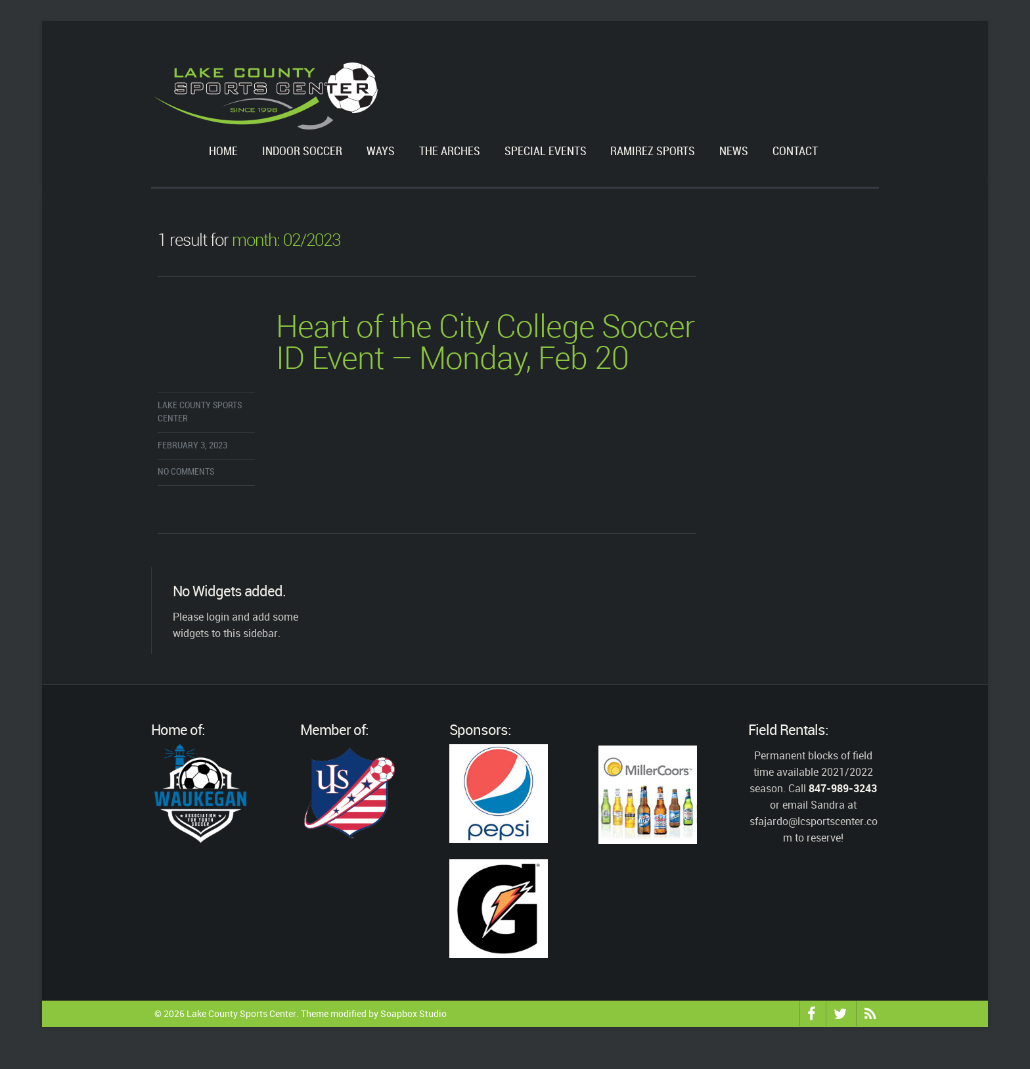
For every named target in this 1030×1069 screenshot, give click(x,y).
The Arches (449, 151)
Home (223, 151)
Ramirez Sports (652, 151)
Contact (795, 151)
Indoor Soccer (302, 151)
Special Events (545, 151)
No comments (186, 472)
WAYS (381, 151)
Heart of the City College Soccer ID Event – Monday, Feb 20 (485, 344)
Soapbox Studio (413, 1013)
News (733, 151)
